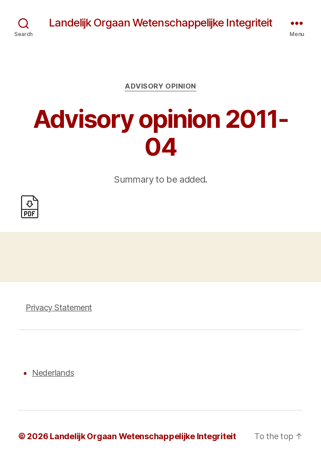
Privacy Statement (59, 307)
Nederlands (53, 373)
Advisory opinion (160, 86)
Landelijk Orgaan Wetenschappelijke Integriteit (160, 22)
